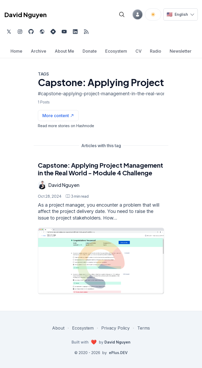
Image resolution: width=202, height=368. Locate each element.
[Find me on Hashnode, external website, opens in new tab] (53, 31)
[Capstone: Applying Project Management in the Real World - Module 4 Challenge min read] (77, 196)
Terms (143, 328)
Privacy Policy (115, 328)
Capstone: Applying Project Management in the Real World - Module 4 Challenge (100, 169)
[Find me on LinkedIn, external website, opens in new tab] (75, 31)
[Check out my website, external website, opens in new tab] (42, 31)
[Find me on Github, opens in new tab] (31, 31)
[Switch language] (180, 14)
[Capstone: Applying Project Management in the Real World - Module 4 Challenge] (101, 261)
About (58, 328)
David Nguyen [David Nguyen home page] (25, 14)
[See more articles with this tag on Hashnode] (58, 115)
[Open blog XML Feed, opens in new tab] (86, 31)
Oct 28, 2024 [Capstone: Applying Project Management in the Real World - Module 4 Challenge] (50, 196)
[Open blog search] (122, 14)
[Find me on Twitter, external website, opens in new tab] (9, 31)
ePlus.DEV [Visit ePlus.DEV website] (118, 352)
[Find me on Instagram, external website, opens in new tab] (20, 31)
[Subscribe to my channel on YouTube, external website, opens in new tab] (64, 31)
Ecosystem (83, 328)
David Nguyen (63, 185)
